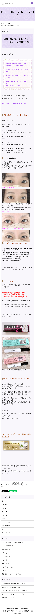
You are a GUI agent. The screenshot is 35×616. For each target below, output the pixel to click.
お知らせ (10, 24)
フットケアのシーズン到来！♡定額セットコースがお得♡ (16, 485)
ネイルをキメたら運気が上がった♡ (12, 483)
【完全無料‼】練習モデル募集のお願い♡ (14, 583)
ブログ (4, 570)
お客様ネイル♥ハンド (8, 597)
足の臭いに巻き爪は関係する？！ (11, 587)
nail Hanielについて (7, 546)
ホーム (4, 501)
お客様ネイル (6, 549)
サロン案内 (5, 504)
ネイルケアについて (8, 563)
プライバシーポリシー (8, 529)
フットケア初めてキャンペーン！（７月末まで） (16, 590)
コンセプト (5, 508)
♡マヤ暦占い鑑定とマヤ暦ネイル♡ (12, 542)
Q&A (3, 518)
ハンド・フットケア (8, 567)
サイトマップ (6, 532)
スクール (4, 515)
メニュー (4, 511)
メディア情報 (6, 522)
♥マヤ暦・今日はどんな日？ (15, 85)
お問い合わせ (6, 525)
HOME (2, 24)
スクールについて (7, 560)
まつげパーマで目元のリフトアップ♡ (13, 594)
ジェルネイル (6, 556)
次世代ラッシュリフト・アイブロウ (12, 574)
